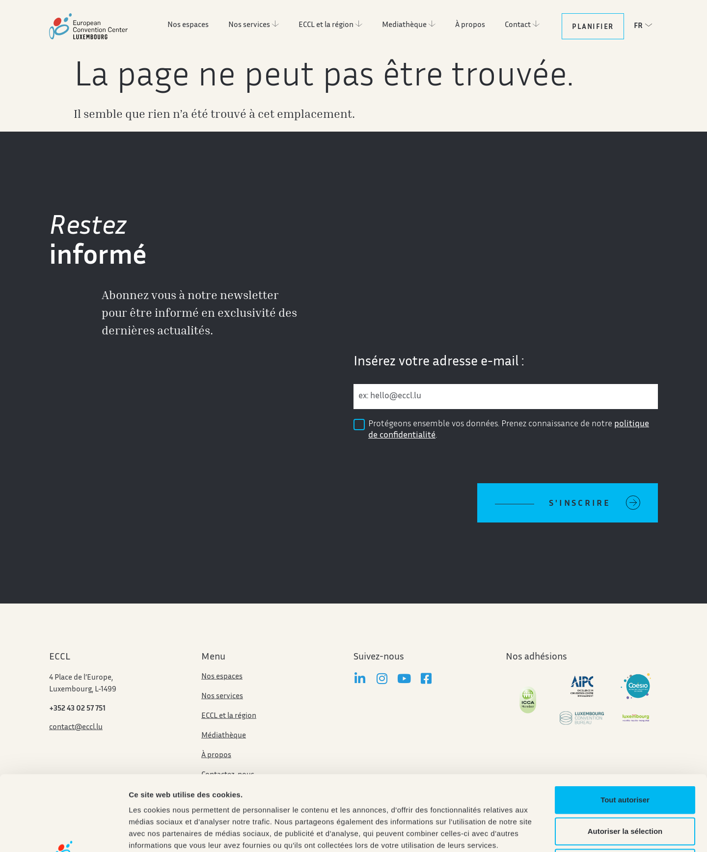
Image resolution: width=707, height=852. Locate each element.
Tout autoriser (625, 724)
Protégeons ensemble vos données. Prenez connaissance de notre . (508, 430)
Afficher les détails (541, 832)
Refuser (625, 787)
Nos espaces (222, 693)
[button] (645, 25)
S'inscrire (580, 504)
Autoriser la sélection (625, 756)
